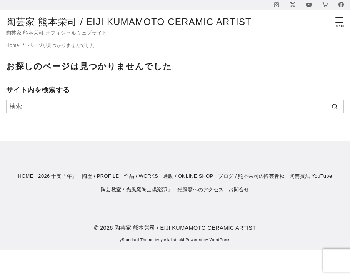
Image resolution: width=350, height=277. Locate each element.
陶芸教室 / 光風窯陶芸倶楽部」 (136, 189)
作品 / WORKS (141, 176)
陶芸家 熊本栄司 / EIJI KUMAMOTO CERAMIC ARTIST (135, 22)
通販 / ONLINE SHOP (188, 176)
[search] (334, 106)
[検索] (175, 106)
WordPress (219, 240)
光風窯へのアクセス (200, 189)
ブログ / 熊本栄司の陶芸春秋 (251, 176)
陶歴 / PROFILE (100, 176)
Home (13, 45)
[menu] (339, 22)
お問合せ (238, 189)
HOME (25, 176)
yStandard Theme (136, 240)
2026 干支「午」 (57, 176)
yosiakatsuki (172, 240)
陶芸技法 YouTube (311, 176)
